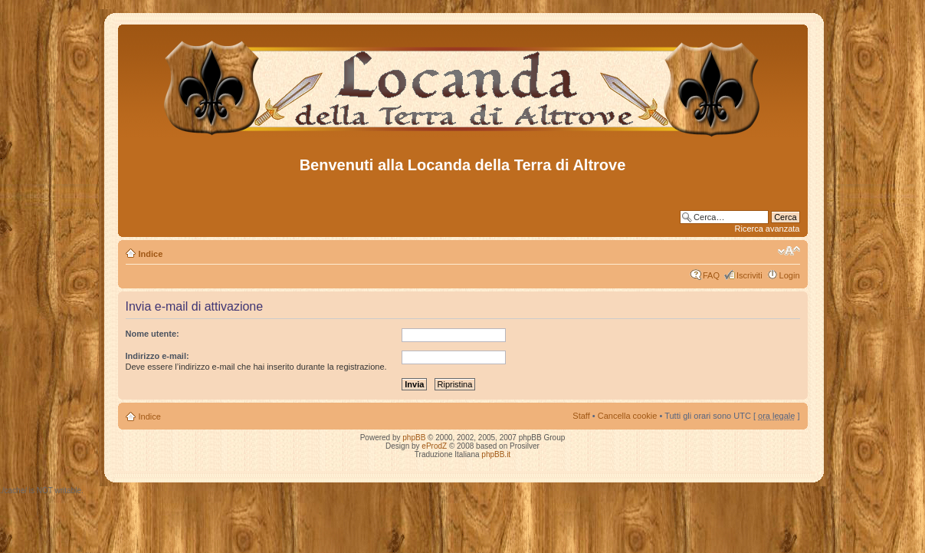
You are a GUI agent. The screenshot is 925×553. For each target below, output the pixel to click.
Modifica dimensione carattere (789, 251)
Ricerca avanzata (767, 228)
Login (789, 275)
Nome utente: (152, 333)
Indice (151, 253)
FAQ (711, 275)
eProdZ (434, 446)
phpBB (413, 437)
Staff (580, 415)
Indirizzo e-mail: (157, 355)
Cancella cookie (628, 415)
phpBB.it (495, 454)
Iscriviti (749, 275)
